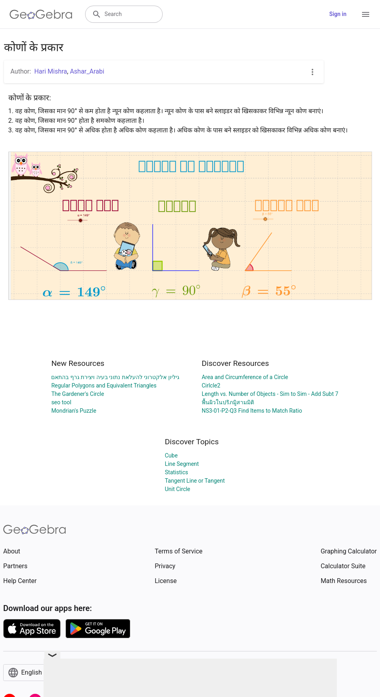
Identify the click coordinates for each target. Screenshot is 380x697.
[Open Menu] (365, 14)
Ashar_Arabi (87, 71)
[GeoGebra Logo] (41, 14)
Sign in (337, 14)
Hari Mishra (50, 71)
